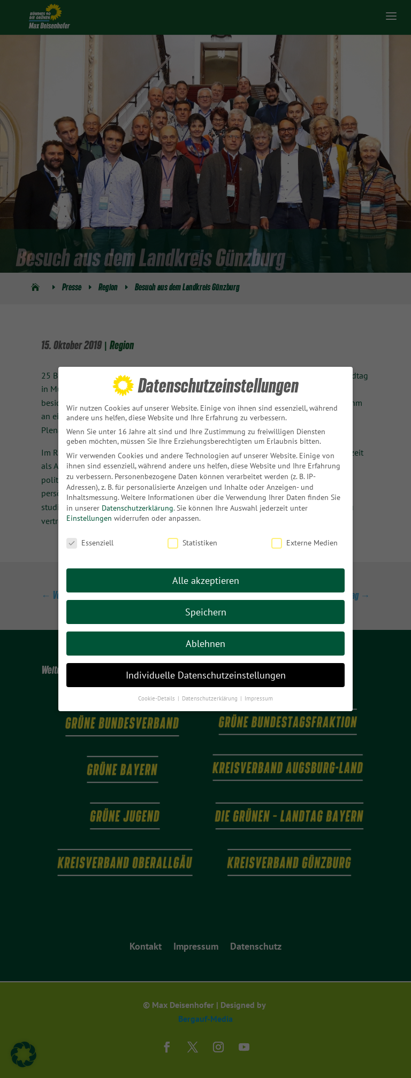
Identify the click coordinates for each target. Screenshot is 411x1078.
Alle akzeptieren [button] (205, 580)
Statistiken (192, 543)
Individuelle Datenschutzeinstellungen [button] (206, 675)
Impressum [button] (259, 698)
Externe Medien (304, 543)
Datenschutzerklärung (137, 508)
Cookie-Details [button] (157, 698)
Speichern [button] (205, 612)
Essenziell (89, 543)
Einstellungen (89, 518)
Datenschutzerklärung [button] (210, 698)
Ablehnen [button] (205, 643)
